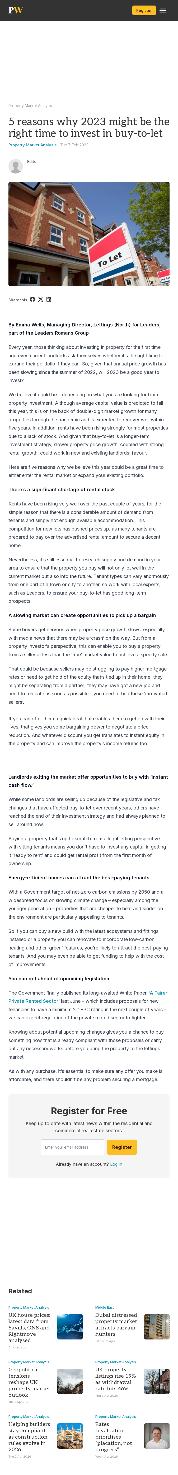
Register (144, 10)
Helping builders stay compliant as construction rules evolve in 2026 (29, 1437)
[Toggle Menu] (163, 10)
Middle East (104, 1307)
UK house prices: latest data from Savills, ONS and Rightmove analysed (29, 1328)
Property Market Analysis (30, 105)
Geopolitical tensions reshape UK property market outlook (29, 1382)
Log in (116, 1164)
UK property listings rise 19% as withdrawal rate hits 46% (115, 1379)
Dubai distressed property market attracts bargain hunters (116, 1324)
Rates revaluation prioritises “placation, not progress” (113, 1437)
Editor (32, 161)
